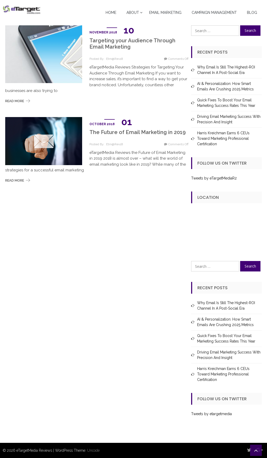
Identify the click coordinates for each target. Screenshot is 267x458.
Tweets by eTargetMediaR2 (214, 178)
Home (111, 12)
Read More (14, 101)
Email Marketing (165, 12)
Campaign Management (214, 12)
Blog (252, 12)
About (132, 12)
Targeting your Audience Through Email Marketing (132, 43)
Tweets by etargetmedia (211, 414)
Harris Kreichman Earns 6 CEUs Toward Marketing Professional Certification (223, 138)
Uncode (93, 450)
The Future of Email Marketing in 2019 (137, 132)
